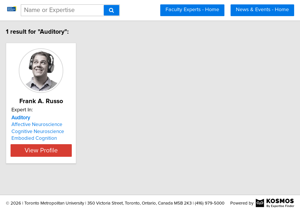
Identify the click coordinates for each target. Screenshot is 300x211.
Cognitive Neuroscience (50, 131)
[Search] (111, 10)
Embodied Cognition (46, 138)
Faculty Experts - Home (192, 9)
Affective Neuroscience (49, 124)
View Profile (60, 150)
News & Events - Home (262, 9)
